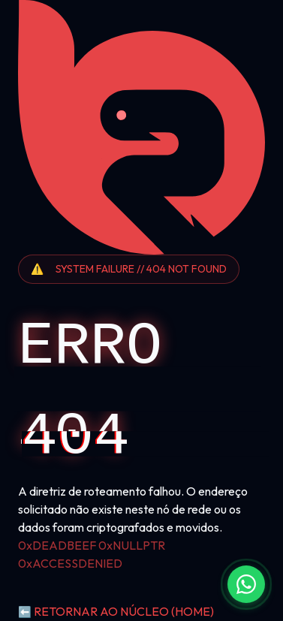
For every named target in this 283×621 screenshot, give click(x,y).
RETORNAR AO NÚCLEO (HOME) (116, 611)
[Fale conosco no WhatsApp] (246, 584)
